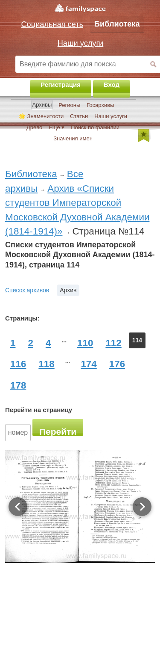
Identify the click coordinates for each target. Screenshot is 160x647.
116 (18, 364)
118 (46, 364)
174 (88, 364)
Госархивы (100, 105)
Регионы (69, 105)
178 (18, 385)
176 (117, 364)
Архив (68, 290)
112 (113, 343)
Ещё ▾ (56, 127)
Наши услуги (110, 116)
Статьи (79, 116)
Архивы (42, 104)
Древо (34, 127)
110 (85, 343)
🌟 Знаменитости (41, 116)
